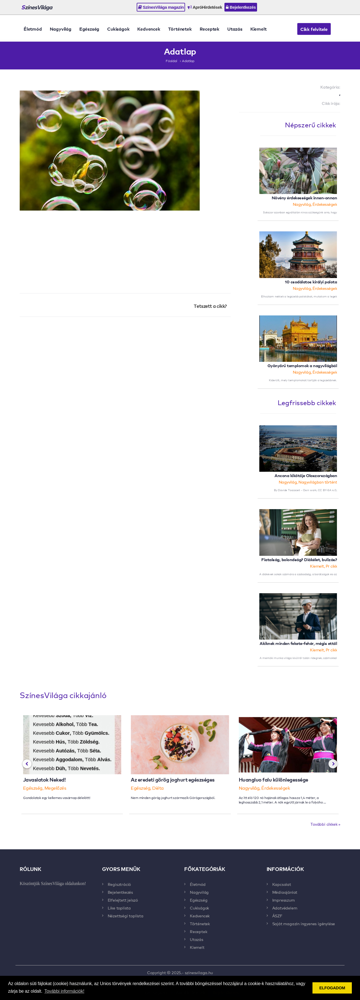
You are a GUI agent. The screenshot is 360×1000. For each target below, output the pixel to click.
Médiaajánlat (285, 892)
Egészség (89, 29)
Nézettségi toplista (125, 915)
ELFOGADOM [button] (332, 988)
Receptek (209, 29)
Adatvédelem (284, 907)
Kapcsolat (281, 884)
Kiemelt (258, 29)
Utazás (234, 29)
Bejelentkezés (241, 7)
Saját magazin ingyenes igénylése (303, 923)
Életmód (33, 29)
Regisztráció (119, 884)
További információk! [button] (64, 991)
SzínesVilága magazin (161, 7)
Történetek (180, 29)
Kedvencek (148, 29)
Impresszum (283, 899)
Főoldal (171, 60)
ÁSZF (277, 915)
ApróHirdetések (205, 7)
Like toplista (119, 907)
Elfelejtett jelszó (123, 899)
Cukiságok (118, 29)
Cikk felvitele (314, 29)
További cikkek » (325, 824)
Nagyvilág (60, 29)
